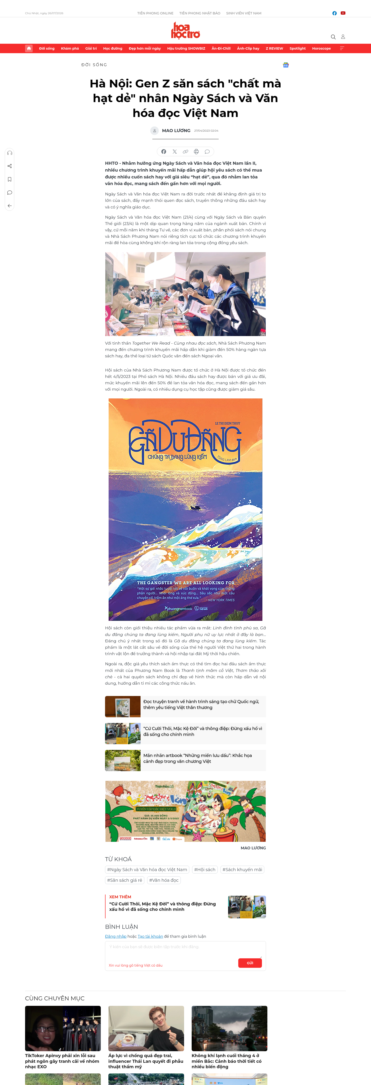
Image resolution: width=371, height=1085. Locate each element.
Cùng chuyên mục (54, 998)
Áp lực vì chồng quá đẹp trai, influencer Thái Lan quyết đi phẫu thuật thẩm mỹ (145, 1061)
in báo (196, 152)
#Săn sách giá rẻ (124, 880)
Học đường (112, 48)
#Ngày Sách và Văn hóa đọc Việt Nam (147, 869)
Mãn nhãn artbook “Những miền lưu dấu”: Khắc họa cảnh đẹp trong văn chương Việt (197, 758)
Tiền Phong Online (155, 13)
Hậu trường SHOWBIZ (186, 48)
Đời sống (46, 48)
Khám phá (70, 48)
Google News (286, 65)
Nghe (10, 153)
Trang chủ (29, 48)
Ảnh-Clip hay (248, 48)
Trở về (10, 206)
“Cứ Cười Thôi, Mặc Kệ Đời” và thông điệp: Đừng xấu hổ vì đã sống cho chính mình (202, 731)
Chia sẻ (10, 166)
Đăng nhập (116, 936)
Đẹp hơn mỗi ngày (145, 48)
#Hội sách (205, 869)
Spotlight (298, 48)
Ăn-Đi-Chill (221, 48)
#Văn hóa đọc (164, 880)
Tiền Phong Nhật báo (199, 13)
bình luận (207, 152)
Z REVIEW (274, 48)
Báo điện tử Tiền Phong (185, 30)
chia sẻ (164, 152)
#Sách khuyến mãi (242, 869)
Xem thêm (342, 48)
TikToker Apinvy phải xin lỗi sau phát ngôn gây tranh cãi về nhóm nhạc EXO (62, 1061)
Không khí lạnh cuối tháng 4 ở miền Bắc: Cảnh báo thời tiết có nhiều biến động (227, 1061)
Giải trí (91, 48)
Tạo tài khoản (150, 936)
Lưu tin (10, 179)
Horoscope (321, 48)
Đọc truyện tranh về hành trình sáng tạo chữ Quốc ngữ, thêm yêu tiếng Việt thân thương (201, 704)
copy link (185, 152)
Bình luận (10, 192)
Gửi (250, 963)
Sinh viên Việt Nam (243, 13)
